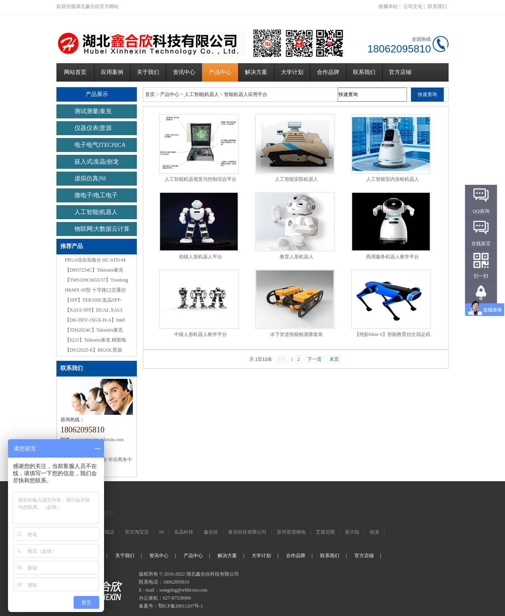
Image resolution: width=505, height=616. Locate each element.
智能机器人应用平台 (245, 94)
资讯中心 (184, 72)
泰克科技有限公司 (247, 532)
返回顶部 (481, 308)
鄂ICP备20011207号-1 (180, 606)
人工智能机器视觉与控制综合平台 (200, 179)
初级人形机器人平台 (200, 257)
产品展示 (96, 94)
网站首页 (75, 72)
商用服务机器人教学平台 (392, 257)
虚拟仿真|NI (90, 178)
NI (161, 532)
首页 (150, 94)
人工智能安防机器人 (296, 179)
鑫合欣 (211, 532)
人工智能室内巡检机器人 (392, 179)
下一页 (314, 359)
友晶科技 (183, 532)
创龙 (374, 532)
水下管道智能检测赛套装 (296, 334)
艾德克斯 (325, 532)
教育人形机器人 (296, 257)
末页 (334, 359)
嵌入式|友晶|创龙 (96, 161)
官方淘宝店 (137, 532)
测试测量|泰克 (93, 111)
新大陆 (352, 532)
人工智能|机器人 (96, 212)
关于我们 (148, 72)
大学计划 (292, 72)
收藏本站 (388, 6)
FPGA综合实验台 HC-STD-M (95, 260)
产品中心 (220, 72)
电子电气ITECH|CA (100, 145)
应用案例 (112, 72)
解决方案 (256, 72)
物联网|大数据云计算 (102, 229)
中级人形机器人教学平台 (200, 334)
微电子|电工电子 (96, 195)
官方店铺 (400, 72)
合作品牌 (328, 72)
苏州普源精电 (291, 532)
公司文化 (413, 6)
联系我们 (437, 6)
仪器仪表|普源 (93, 128)
